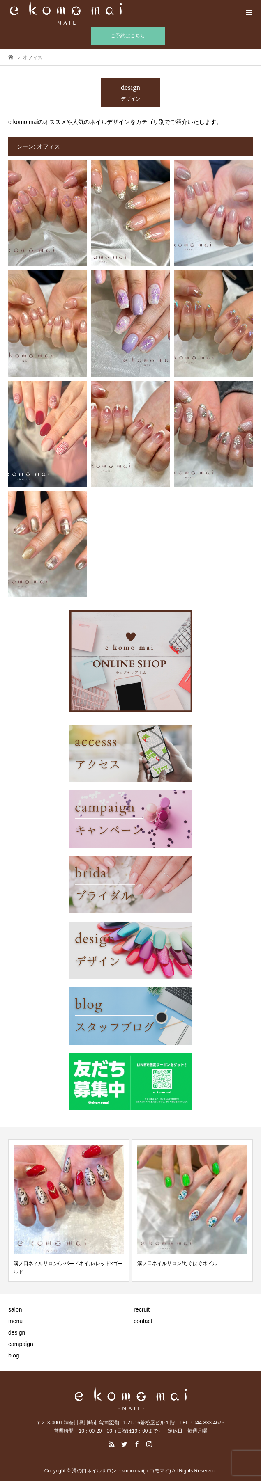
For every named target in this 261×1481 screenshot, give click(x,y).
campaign (20, 1344)
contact (143, 1321)
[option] (68, 1210)
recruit (142, 1309)
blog (13, 1355)
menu (15, 1321)
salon (15, 1309)
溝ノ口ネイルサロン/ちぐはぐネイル (177, 1263)
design (16, 1332)
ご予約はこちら (128, 36)
